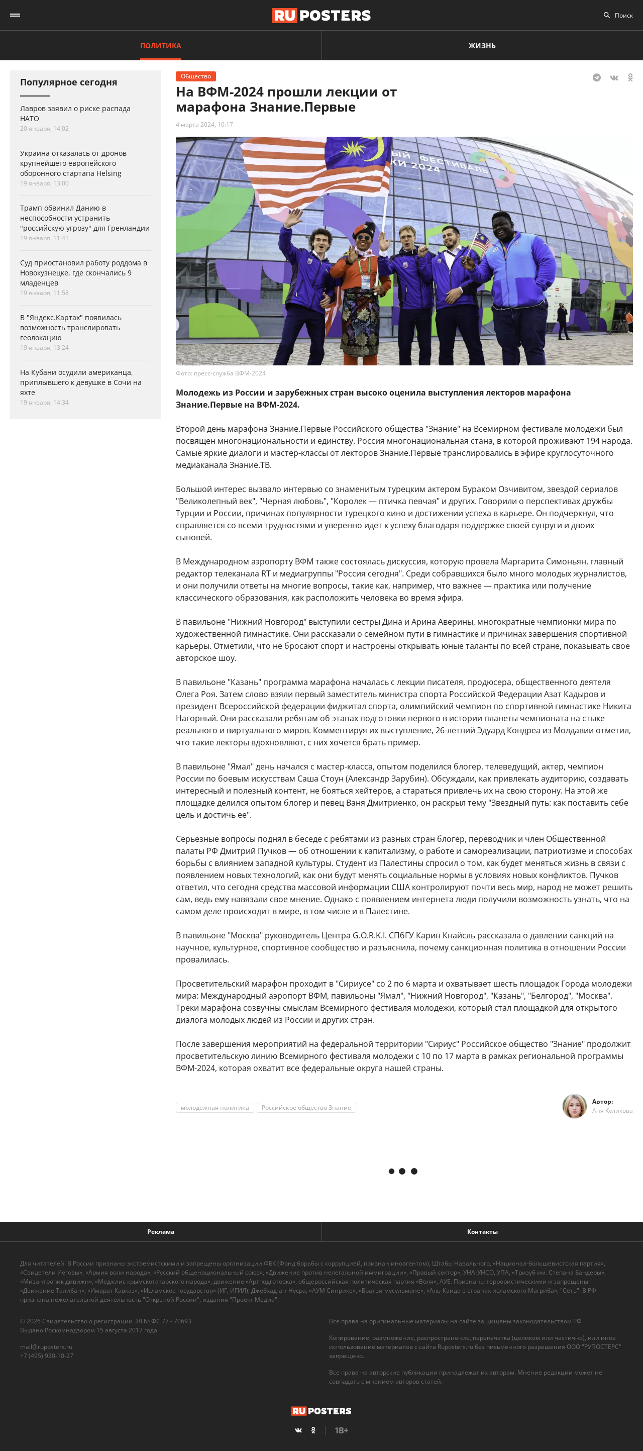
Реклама (160, 1231)
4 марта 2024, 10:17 (204, 124)
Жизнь (482, 45)
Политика (160, 45)
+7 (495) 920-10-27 (46, 1355)
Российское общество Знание (306, 1107)
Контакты (482, 1231)
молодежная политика (215, 1107)
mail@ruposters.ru (46, 1346)
